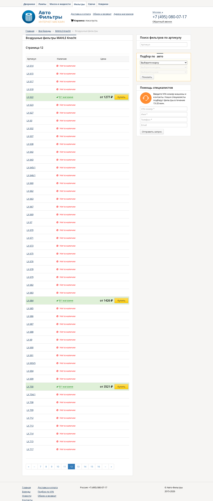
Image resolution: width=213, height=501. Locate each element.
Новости (26, 495)
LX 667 (30, 206)
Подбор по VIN (46, 491)
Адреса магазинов (123, 13)
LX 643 (30, 159)
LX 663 (30, 198)
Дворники (29, 4)
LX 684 (30, 300)
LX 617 (30, 81)
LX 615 (30, 73)
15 (92, 466)
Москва (158, 12)
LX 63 (29, 120)
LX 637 (30, 136)
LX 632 (30, 128)
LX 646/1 (31, 175)
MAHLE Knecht (63, 31)
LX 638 (30, 144)
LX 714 (30, 433)
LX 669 (30, 214)
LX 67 (29, 222)
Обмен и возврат (102, 13)
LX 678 (30, 269)
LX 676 (30, 261)
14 (85, 466)
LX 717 (30, 449)
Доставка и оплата (81, 13)
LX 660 (30, 183)
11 (64, 466)
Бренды (26, 491)
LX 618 (30, 89)
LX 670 (30, 230)
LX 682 (30, 284)
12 (71, 466)
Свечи (91, 4)
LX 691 (30, 355)
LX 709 (30, 410)
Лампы (42, 4)
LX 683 (30, 292)
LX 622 (30, 97)
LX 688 (30, 331)
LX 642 (30, 151)
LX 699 (30, 378)
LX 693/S (31, 363)
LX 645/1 (31, 167)
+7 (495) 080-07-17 (170, 17)
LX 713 (30, 425)
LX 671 (30, 237)
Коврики (103, 4)
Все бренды (44, 31)
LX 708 (30, 402)
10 (58, 466)
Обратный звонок (162, 21)
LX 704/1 (31, 394)
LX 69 (29, 339)
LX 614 (30, 65)
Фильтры (79, 4)
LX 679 (30, 277)
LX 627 (30, 112)
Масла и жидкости (60, 4)
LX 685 (30, 308)
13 (78, 466)
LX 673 (30, 245)
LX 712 (30, 417)
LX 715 (30, 441)
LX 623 (30, 104)
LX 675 (30, 253)
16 (98, 466)
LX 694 (30, 370)
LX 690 (30, 347)
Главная (30, 31)
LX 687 (30, 324)
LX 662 (30, 191)
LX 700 (30, 386)
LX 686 (30, 316)
